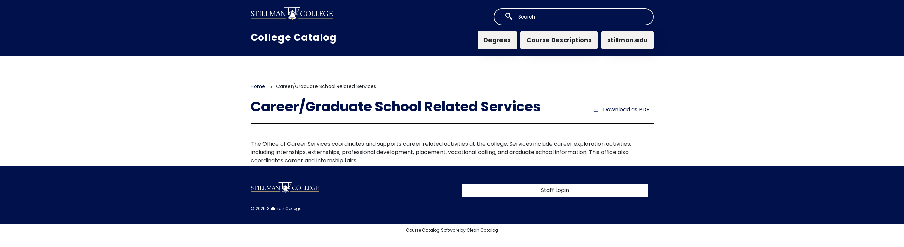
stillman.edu (627, 40)
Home (258, 86)
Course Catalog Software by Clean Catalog (452, 230)
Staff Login (555, 190)
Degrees (497, 40)
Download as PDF (621, 110)
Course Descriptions (559, 40)
